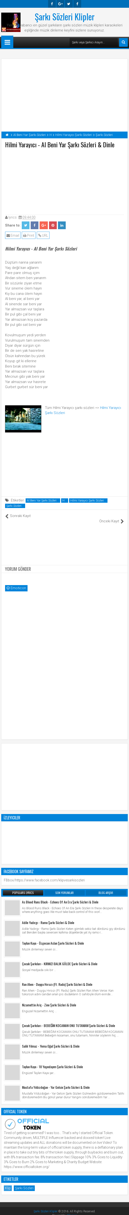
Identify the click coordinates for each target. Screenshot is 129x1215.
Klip (8, 1183)
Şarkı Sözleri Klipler (64, 16)
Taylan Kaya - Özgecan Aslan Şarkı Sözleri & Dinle (53, 938)
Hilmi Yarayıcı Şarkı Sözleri (87, 500)
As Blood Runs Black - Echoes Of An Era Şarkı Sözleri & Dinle (60, 896)
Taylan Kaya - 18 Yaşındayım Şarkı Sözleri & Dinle (52, 1061)
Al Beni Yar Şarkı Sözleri (42, 500)
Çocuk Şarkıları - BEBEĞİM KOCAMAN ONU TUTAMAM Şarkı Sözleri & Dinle (68, 1020)
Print (28, 235)
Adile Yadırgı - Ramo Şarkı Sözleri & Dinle (48, 917)
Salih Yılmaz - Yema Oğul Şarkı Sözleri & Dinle (50, 1040)
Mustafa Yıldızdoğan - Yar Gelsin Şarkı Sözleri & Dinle (56, 1082)
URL (43, 235)
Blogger (72, 1210)
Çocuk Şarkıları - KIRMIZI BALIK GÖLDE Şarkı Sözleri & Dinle (59, 958)
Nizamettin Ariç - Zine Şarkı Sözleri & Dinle (49, 999)
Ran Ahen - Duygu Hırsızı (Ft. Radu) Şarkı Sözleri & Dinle (57, 979)
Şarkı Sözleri (14, 506)
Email (13, 235)
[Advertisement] (64, 180)
